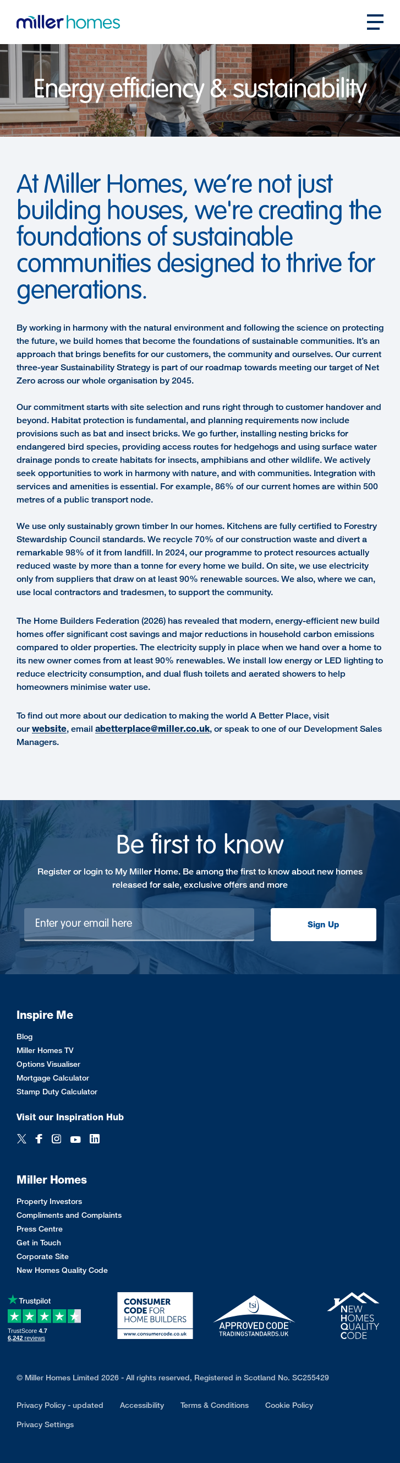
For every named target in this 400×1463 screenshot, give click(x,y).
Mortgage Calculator (53, 1077)
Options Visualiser (48, 1063)
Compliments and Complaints (69, 1214)
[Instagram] (56, 1139)
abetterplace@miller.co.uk (152, 729)
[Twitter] (22, 1139)
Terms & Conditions (214, 1405)
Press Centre (40, 1228)
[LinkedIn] (94, 1139)
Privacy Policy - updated (60, 1405)
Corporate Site (43, 1256)
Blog (24, 1036)
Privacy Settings (45, 1424)
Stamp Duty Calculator (57, 1091)
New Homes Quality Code (62, 1270)
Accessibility (142, 1405)
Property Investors (49, 1201)
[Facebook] (39, 1139)
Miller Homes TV (45, 1050)
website (49, 729)
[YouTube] (75, 1139)
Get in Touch (39, 1242)
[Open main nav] (375, 22)
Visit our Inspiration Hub (70, 1117)
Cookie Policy (289, 1405)
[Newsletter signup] (139, 924)
